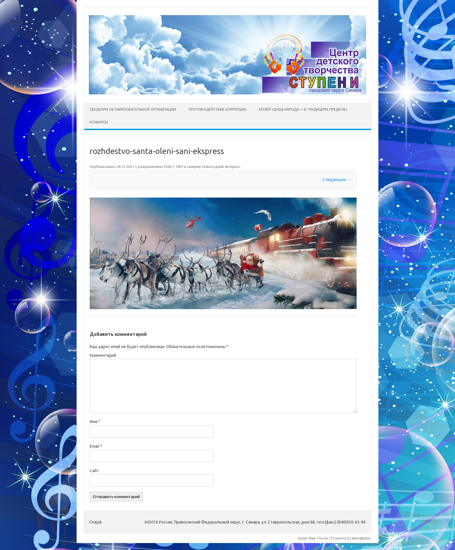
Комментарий (103, 355)
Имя (95, 421)
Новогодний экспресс (221, 166)
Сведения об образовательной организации (133, 109)
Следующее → (336, 179)
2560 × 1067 (173, 166)
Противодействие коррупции (217, 109)
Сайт (94, 470)
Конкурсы (99, 122)
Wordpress (361, 538)
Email (96, 446)
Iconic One (306, 538)
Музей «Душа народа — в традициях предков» (303, 109)
